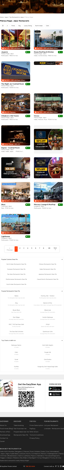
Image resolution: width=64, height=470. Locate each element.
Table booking (19, 425)
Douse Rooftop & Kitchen (44, 52)
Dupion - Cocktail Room (10, 148)
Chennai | (26, 451)
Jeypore (4, 52)
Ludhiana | (27, 456)
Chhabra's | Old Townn (10, 116)
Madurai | (16, 458)
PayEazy (32, 428)
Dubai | (43, 451)
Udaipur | (9, 458)
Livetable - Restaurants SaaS (54, 428)
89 (49, 248)
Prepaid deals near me (21, 432)
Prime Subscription (36, 425)
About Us (3, 425)
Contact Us (4, 438)
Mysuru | (34, 456)
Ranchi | (44, 454)
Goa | (48, 451)
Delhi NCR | (4, 451)
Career (2, 441)
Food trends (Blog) (6, 428)
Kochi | (28, 454)
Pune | (32, 451)
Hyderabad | (14, 454)
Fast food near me (20, 428)
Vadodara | (40, 456)
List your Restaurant (51, 425)
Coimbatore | (36, 454)
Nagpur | (3, 458)
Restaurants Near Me (21, 435)
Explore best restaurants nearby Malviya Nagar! (14, 460)
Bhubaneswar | (12, 456)
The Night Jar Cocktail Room (12, 84)
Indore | (20, 456)
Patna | (61, 454)
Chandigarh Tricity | (35, 458)
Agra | (8, 454)
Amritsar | (3, 456)
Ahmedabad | (54, 451)
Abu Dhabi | (24, 458)
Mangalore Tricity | (49, 458)
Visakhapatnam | (53, 454)
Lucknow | (22, 454)
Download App (5, 435)
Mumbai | (11, 451)
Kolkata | (37, 451)
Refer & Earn (34, 432)
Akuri (3, 204)
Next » (55, 248)
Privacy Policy (34, 438)
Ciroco (36, 116)
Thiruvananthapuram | (52, 456)
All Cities (58, 458)
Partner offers (5, 432)
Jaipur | (3, 454)
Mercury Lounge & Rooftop (44, 204)
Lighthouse (5, 236)
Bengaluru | (19, 451)
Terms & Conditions (37, 435)
